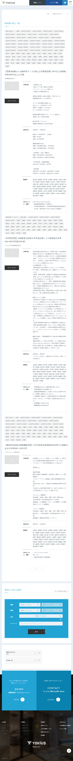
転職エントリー (38, 2)
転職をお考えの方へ (57, 13)
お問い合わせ (60, 715)
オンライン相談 (54, 2)
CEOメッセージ (5, 726)
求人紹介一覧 (43, 653)
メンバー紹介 (5, 729)
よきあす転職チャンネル (45, 723)
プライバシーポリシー (66, 757)
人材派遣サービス (24, 722)
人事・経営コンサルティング (27, 726)
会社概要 (4, 722)
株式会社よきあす (36, 742)
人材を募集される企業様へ (63, 719)
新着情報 (40, 715)
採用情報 (40, 732)
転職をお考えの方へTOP (12, 653)
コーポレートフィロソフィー (8, 719)
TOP (48, 13)
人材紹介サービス (24, 719)
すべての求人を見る (61, 590)
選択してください (41, 616)
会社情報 (4, 715)
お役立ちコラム (42, 719)
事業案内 (22, 715)
